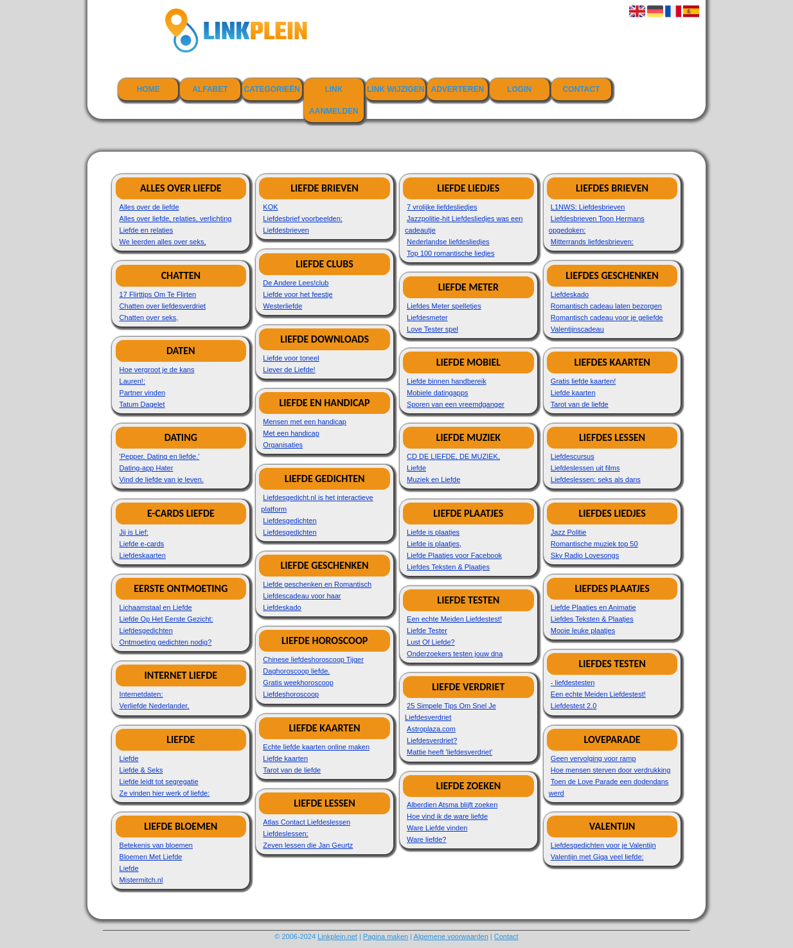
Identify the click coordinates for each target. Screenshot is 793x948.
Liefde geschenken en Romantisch (317, 584)
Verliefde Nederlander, (155, 706)
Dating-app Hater (147, 468)
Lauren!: (132, 381)
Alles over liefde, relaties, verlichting (176, 218)
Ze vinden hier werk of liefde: (165, 793)
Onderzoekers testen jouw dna (455, 653)
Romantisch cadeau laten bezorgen (606, 306)
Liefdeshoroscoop (291, 694)
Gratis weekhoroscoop (298, 682)
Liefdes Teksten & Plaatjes (448, 567)
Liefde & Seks (141, 770)
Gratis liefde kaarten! (583, 381)
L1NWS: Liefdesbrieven (588, 207)
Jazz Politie (569, 532)
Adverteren (458, 89)
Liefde (129, 758)
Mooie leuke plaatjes (583, 630)
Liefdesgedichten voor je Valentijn (603, 845)
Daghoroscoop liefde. (296, 671)
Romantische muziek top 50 (594, 544)
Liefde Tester (427, 630)
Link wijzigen (395, 89)
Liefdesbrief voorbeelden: (303, 218)
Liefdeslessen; (285, 833)
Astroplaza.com (431, 729)
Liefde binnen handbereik (446, 381)
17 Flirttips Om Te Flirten (158, 294)
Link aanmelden (334, 100)
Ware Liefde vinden (437, 828)
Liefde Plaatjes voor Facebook (454, 555)
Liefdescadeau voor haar (302, 596)
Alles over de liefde (149, 207)
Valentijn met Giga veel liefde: (597, 857)
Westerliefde (282, 306)
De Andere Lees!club (295, 283)
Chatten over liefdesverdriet (163, 306)
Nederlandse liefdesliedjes (448, 242)
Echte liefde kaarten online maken (316, 747)
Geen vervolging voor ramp (593, 758)
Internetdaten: (141, 694)
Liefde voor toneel (291, 358)
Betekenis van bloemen (156, 845)
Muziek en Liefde (433, 479)
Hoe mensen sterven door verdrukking (610, 770)
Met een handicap (291, 433)
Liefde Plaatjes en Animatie (593, 607)
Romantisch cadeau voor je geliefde (607, 317)
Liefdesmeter (427, 317)
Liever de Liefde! (289, 369)
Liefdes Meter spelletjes (444, 306)
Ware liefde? (426, 839)
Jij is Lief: (134, 532)
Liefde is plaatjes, (434, 544)
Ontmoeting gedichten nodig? (166, 642)
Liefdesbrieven (286, 230)
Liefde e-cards (142, 544)
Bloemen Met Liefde (151, 857)
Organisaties (283, 445)
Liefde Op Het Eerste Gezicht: (166, 619)
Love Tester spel (432, 329)
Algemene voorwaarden (451, 936)
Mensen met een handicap (304, 421)
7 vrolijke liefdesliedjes (442, 207)
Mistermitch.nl (141, 880)
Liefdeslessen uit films (585, 468)
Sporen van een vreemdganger (455, 404)
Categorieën (272, 89)
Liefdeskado (282, 607)
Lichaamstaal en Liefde (156, 607)
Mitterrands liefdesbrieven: (592, 242)
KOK (270, 207)
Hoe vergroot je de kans (157, 369)
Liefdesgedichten (146, 630)
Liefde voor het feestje (297, 294)
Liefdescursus (572, 456)
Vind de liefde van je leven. (162, 479)
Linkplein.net (337, 936)
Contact (581, 89)
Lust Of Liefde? (431, 642)
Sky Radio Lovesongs (585, 555)
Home (148, 89)
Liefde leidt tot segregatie (159, 781)
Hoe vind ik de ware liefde (447, 816)
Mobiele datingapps (437, 393)
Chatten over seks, (149, 317)
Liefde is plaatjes (433, 532)
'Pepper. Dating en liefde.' (160, 456)
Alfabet (209, 89)
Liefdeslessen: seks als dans (596, 479)
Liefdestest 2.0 (574, 706)
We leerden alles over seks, (163, 242)
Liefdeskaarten (143, 555)
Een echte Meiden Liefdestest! (454, 619)
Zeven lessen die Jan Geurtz (308, 845)
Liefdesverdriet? (432, 740)
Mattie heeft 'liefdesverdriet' (449, 752)
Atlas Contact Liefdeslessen (306, 822)
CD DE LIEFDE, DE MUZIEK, (453, 456)
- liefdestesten (572, 682)
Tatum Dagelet (142, 404)
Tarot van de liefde (292, 770)
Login (519, 89)
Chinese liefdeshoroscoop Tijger (313, 659)
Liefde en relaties (147, 230)
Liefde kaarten (285, 758)
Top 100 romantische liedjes (450, 253)
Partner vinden (143, 393)
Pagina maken (385, 936)
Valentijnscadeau (577, 329)
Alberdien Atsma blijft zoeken (452, 805)
